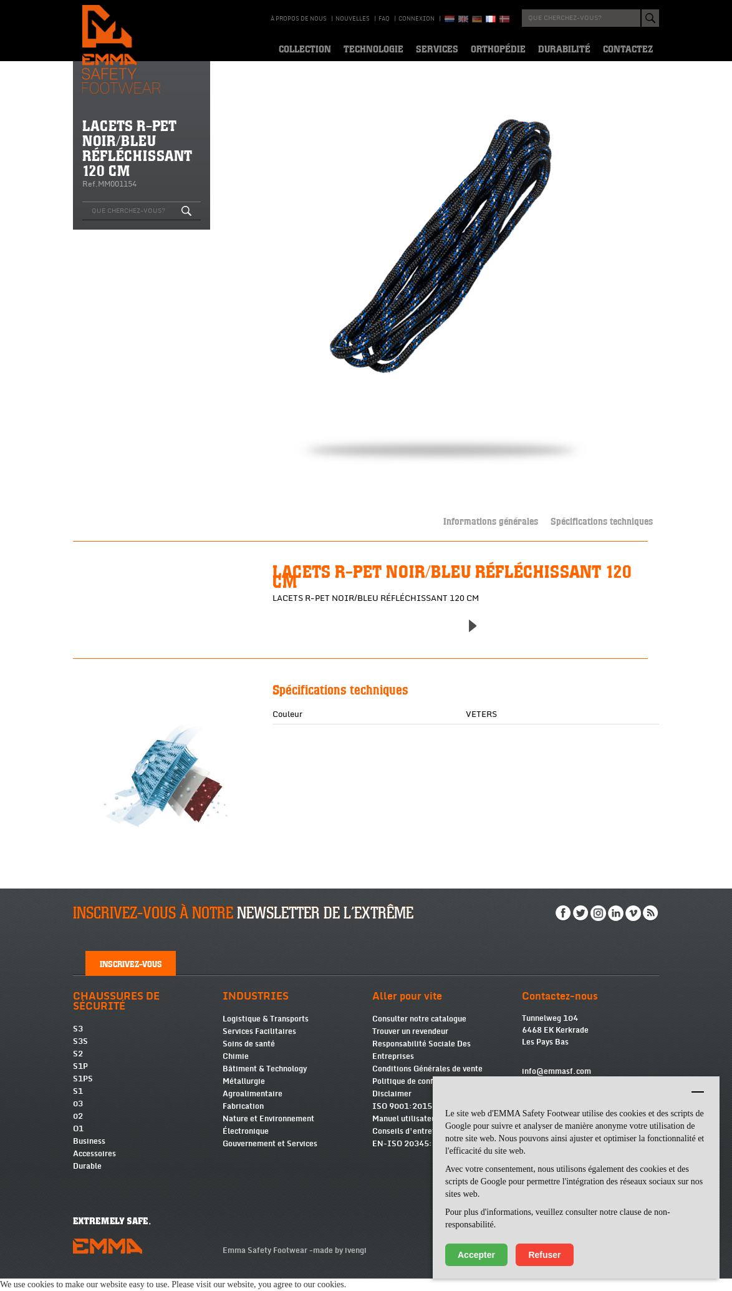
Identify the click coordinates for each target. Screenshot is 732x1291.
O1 (78, 1141)
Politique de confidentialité (421, 1094)
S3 (78, 1041)
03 (78, 1116)
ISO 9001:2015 (402, 1119)
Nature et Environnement (268, 1131)
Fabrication (243, 1119)
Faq (384, 18)
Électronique (246, 1143)
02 (78, 1129)
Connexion (416, 18)
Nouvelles (352, 18)
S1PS (83, 1091)
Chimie (236, 1069)
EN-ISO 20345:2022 (412, 1156)
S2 (78, 1066)
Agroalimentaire (252, 1106)
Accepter (476, 1255)
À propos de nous (299, 18)
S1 (78, 1104)
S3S (80, 1054)
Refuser (544, 1255)
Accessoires (94, 1166)
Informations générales (490, 521)
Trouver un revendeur (410, 1044)
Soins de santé (249, 1056)
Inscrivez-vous (131, 975)
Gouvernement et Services (270, 1156)
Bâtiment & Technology (265, 1081)
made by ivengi (340, 1263)
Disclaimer (392, 1106)
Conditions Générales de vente (427, 1081)
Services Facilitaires (259, 1044)
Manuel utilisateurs (407, 1131)
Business (89, 1153)
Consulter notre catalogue (419, 1031)
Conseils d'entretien (409, 1143)
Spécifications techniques (602, 521)
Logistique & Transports (266, 1031)
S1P (80, 1079)
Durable (87, 1178)
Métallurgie (244, 1094)
